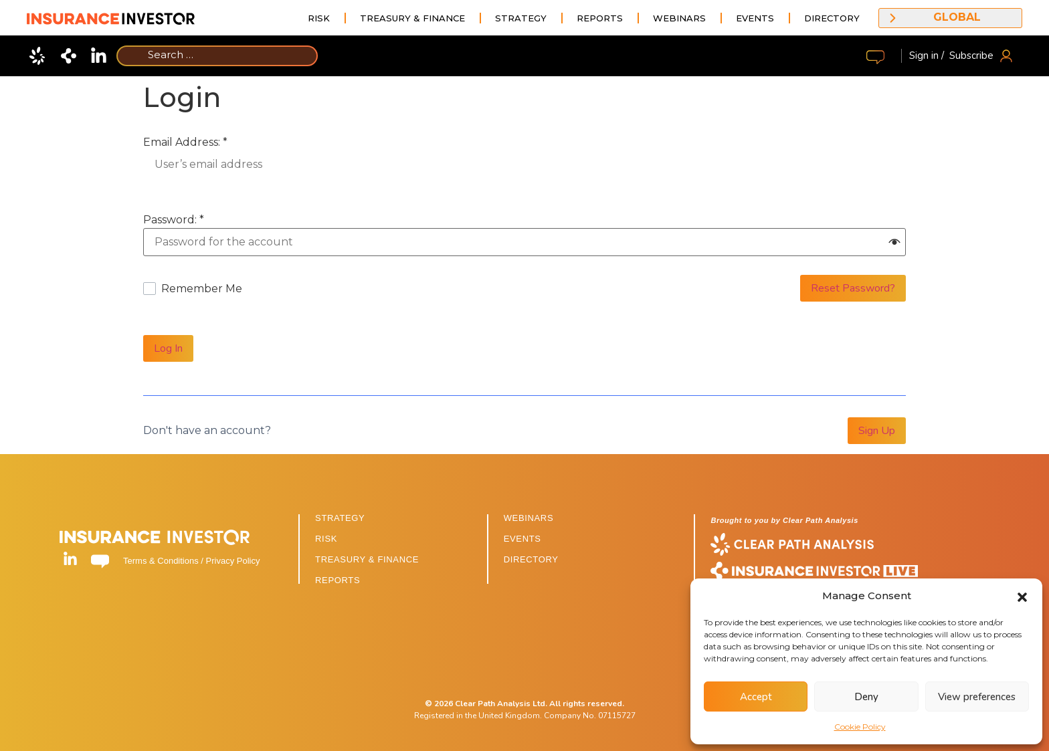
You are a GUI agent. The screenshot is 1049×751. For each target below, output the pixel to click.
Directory (832, 18)
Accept (756, 697)
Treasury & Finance (412, 18)
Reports (600, 18)
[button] (1022, 596)
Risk (319, 18)
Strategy (521, 18)
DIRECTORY (531, 559)
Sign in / (926, 55)
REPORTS (337, 580)
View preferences (977, 697)
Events (755, 18)
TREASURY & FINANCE (367, 559)
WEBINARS (529, 518)
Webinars (679, 18)
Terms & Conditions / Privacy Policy (191, 561)
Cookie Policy (860, 727)
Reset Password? (853, 288)
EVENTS (522, 539)
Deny (866, 697)
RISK (326, 539)
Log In (168, 348)
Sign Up (876, 430)
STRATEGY (340, 518)
